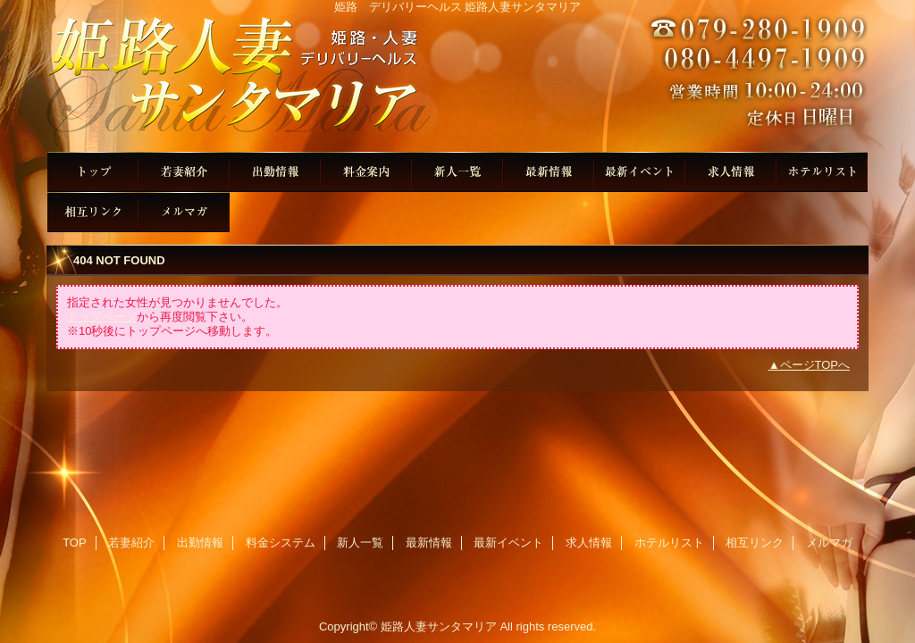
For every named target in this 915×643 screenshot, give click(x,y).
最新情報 (548, 172)
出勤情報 (275, 172)
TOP (93, 172)
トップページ (102, 316)
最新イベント (639, 172)
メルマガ (184, 212)
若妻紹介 (184, 172)
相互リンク (93, 212)
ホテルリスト (822, 172)
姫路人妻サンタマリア (457, 82)
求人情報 (730, 172)
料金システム (366, 172)
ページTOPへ (815, 365)
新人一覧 (457, 172)
